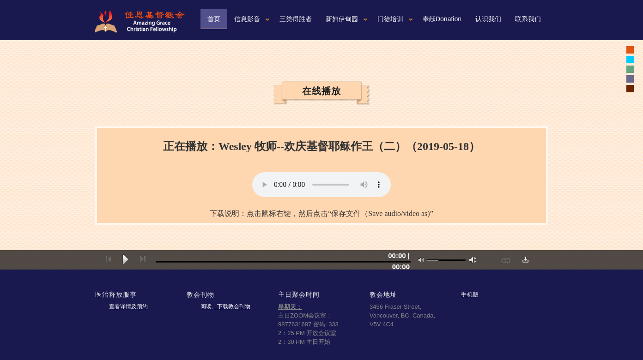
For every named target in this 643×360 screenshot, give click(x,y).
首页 (213, 19)
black (630, 50)
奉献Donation (442, 19)
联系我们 (528, 19)
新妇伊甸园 (342, 19)
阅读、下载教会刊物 (225, 306)
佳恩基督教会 (143, 21)
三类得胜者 (295, 19)
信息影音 (247, 19)
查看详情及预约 (128, 306)
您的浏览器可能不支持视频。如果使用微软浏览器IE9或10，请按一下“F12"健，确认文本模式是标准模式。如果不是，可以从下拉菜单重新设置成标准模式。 (321, 184)
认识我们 (488, 19)
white (630, 59)
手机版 (470, 294)
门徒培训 (390, 19)
